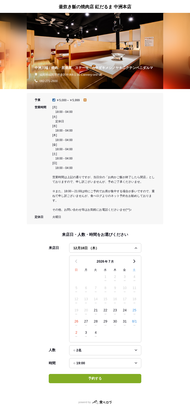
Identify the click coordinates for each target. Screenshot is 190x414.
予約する (95, 378)
